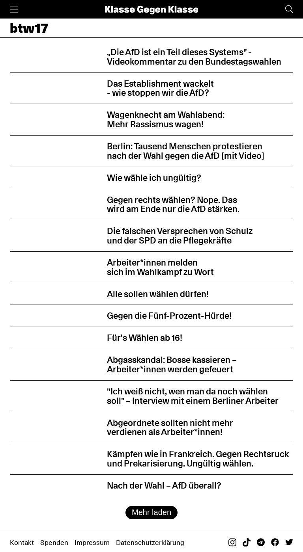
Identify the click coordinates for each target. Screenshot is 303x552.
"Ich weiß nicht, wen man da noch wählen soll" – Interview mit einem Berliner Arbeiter (193, 396)
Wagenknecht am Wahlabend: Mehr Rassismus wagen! (165, 119)
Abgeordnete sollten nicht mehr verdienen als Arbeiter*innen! (170, 427)
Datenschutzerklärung (150, 542)
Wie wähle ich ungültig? (154, 178)
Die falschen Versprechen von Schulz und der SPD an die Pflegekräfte (179, 235)
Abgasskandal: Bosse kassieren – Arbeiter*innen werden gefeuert (172, 364)
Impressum (92, 542)
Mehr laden (151, 512)
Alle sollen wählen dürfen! (158, 294)
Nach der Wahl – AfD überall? (164, 485)
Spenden (54, 542)
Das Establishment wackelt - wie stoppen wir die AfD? (160, 88)
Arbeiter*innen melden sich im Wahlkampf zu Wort (160, 267)
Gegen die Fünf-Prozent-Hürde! (169, 315)
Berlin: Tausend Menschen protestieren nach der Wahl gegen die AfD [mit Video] (185, 151)
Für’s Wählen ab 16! (144, 338)
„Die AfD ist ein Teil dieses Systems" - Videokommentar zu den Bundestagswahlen (194, 57)
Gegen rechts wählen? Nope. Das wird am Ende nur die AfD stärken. (173, 204)
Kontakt (22, 542)
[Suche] (289, 9)
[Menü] (14, 9)
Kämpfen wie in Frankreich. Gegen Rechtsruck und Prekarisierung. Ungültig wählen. (198, 458)
